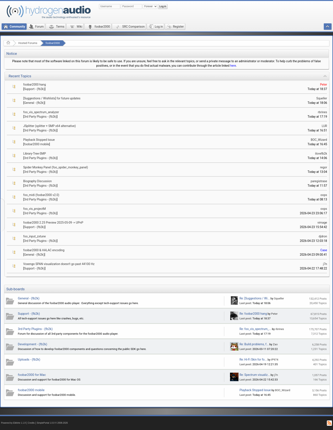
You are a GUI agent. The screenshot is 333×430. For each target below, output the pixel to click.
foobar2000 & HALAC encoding (43, 250)
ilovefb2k (321, 153)
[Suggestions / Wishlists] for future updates (51, 98)
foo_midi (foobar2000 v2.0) (41, 195)
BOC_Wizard (319, 139)
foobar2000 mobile (36, 144)
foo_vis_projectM (34, 208)
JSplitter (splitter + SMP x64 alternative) (49, 126)
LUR (324, 126)
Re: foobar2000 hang (253, 313)
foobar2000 (53, 43)
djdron (323, 236)
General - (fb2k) (34, 102)
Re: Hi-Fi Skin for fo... (253, 359)
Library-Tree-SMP (34, 153)
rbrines (322, 112)
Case (323, 250)
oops (323, 195)
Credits (31, 423)
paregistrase (319, 181)
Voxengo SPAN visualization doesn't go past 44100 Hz (59, 264)
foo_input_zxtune (34, 236)
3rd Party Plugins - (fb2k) (40, 116)
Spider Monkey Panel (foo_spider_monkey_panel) (55, 167)
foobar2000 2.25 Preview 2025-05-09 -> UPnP (53, 222)
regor (323, 167)
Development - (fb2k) (32, 344)
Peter (323, 84)
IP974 (274, 359)
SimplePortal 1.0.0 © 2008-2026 (52, 423)
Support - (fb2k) (34, 89)
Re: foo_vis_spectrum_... (255, 329)
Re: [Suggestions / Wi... (255, 298)
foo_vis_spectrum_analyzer (41, 112)
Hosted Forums (27, 43)
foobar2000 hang (34, 84)
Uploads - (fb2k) (29, 359)
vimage (322, 222)
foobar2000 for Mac (32, 375)
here (233, 65)
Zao (275, 344)
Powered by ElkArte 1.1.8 (13, 423)
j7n (325, 264)
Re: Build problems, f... (254, 344)
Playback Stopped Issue (39, 139)
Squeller (321, 98)
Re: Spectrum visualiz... (255, 374)
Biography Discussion (37, 181)
